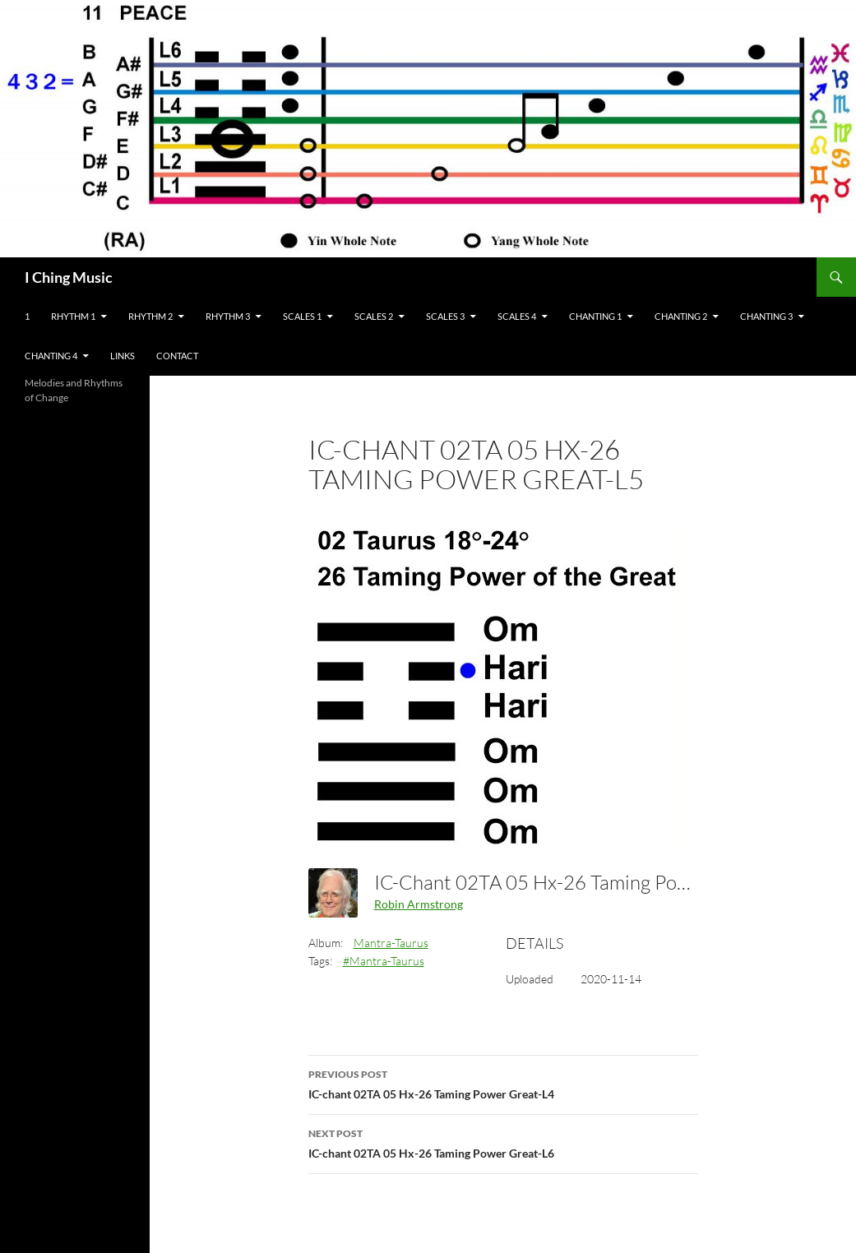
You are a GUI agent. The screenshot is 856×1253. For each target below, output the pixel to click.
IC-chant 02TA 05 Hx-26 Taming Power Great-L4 (503, 1083)
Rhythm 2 (150, 316)
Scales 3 (445, 316)
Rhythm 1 (73, 316)
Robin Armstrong (418, 904)
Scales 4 (516, 316)
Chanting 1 (595, 316)
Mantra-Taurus (391, 943)
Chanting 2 (681, 316)
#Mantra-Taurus (383, 961)
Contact (177, 355)
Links (122, 355)
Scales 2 (373, 316)
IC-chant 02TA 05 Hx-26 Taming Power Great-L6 (503, 1142)
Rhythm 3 (228, 316)
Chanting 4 (51, 355)
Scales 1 (302, 316)
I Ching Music (69, 277)
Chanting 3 (766, 316)
